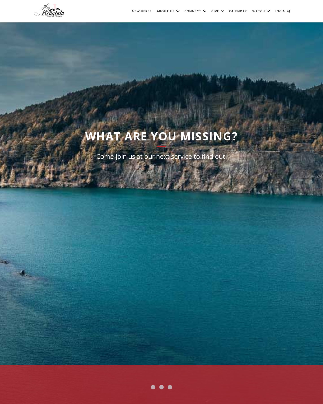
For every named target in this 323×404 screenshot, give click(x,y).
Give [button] (215, 11)
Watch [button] (258, 11)
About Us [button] (166, 11)
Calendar (238, 11)
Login (282, 11)
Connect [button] (192, 11)
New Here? (141, 11)
